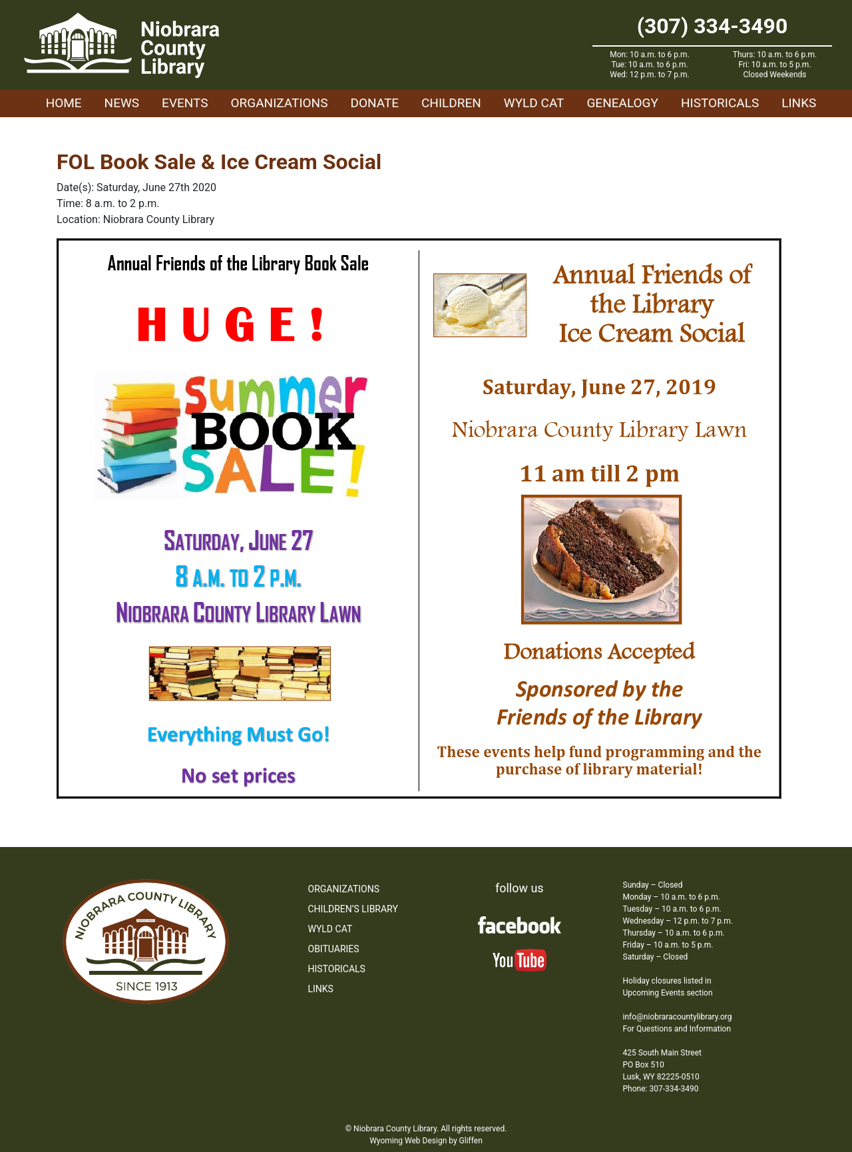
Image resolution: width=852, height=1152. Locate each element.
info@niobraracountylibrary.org (677, 1016)
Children (451, 103)
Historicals (720, 103)
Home (64, 103)
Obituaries (333, 949)
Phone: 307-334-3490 (661, 1088)
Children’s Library (353, 909)
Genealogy (622, 103)
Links (798, 103)
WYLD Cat (534, 103)
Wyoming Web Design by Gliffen (426, 1140)
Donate (374, 103)
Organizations (279, 103)
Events (185, 103)
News (122, 103)
